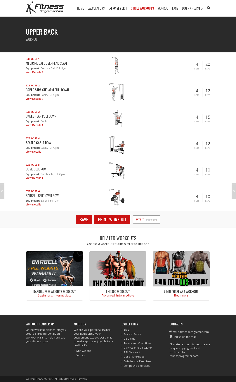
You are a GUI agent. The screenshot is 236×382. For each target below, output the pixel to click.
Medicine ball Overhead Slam (46, 63)
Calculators (96, 8)
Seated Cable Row (38, 142)
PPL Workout (132, 352)
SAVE (84, 219)
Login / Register (192, 8)
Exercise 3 (33, 112)
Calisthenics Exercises (137, 361)
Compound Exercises (137, 365)
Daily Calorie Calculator (138, 347)
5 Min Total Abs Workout (181, 291)
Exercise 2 (33, 85)
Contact (80, 355)
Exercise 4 (33, 138)
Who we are (83, 351)
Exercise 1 (33, 59)
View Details (34, 72)
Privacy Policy (132, 334)
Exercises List (117, 8)
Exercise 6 (33, 191)
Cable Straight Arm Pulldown (47, 89)
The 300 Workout (118, 291)
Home (80, 8)
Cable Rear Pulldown (41, 116)
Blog (126, 329)
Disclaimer (130, 338)
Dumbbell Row (36, 168)
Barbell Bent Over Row (42, 195)
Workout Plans (168, 8)
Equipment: (33, 68)
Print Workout (112, 219)
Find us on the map (185, 337)
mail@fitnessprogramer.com (191, 332)
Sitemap (82, 379)
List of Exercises (134, 356)
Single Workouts (142, 8)
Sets (196, 68)
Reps (207, 68)
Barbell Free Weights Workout (54, 291)
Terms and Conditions (137, 343)
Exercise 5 (33, 164)
